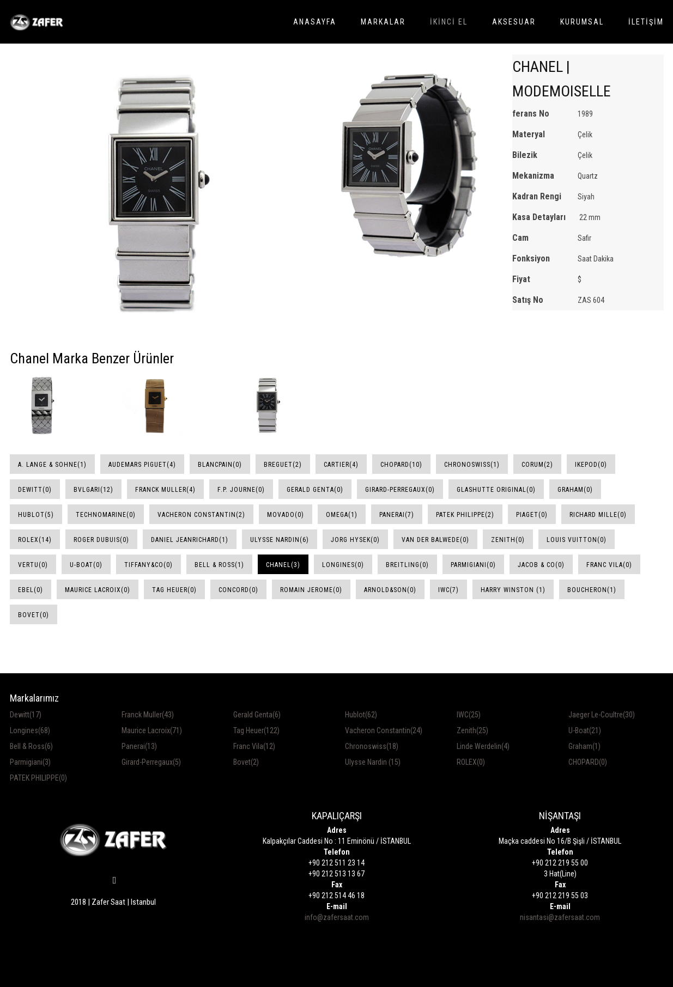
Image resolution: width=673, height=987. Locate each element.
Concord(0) (238, 590)
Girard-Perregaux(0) (400, 489)
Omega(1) (341, 515)
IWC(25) (469, 714)
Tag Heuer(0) (174, 590)
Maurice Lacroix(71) (152, 730)
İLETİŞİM (646, 21)
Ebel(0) (30, 590)
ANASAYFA (314, 21)
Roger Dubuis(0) (101, 540)
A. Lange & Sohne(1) (52, 464)
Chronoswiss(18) (371, 746)
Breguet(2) (283, 464)
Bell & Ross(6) (31, 746)
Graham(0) (575, 489)
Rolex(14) (35, 540)
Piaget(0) (532, 515)
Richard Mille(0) (598, 515)
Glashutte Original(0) (496, 489)
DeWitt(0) (35, 489)
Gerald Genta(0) (315, 489)
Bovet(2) (246, 762)
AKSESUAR (514, 21)
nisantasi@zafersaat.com (560, 917)
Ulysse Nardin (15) (373, 762)
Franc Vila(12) (254, 746)
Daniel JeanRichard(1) (189, 540)
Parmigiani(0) (473, 565)
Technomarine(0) (106, 515)
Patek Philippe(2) (465, 515)
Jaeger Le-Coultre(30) (601, 714)
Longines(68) (30, 730)
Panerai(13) (139, 746)
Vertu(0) (33, 565)
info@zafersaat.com (337, 917)
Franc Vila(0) (609, 565)
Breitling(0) (407, 565)
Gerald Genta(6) (257, 714)
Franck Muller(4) (165, 489)
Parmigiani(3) (30, 762)
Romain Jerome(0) (311, 590)
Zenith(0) (508, 540)
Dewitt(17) (25, 714)
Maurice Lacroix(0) (97, 590)
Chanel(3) (283, 565)
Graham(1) (584, 746)
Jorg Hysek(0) (355, 540)
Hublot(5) (36, 515)
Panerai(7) (396, 515)
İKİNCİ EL (449, 21)
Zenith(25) (472, 730)
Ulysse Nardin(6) (279, 540)
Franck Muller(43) (148, 714)
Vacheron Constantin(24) (383, 730)
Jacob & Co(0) (541, 565)
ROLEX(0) (471, 762)
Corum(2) (537, 464)
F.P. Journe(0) (241, 489)
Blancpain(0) (220, 464)
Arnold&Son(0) (390, 590)
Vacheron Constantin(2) (201, 515)
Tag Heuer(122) (256, 730)
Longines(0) (343, 565)
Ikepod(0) (591, 464)
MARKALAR (383, 21)
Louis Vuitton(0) (577, 540)
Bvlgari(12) (93, 489)
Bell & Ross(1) (219, 565)
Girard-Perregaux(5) (151, 762)
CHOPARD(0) (587, 762)
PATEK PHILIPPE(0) (38, 777)
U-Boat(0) (86, 565)
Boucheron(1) (591, 590)
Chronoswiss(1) (472, 464)
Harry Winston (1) (513, 590)
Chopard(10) (401, 464)
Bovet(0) (33, 615)
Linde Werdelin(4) (483, 746)
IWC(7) (448, 590)
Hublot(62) (361, 714)
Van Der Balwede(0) (435, 540)
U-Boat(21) (584, 730)
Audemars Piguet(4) (142, 464)
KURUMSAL (582, 21)
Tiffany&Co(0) (148, 565)
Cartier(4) (341, 464)
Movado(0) (285, 515)
